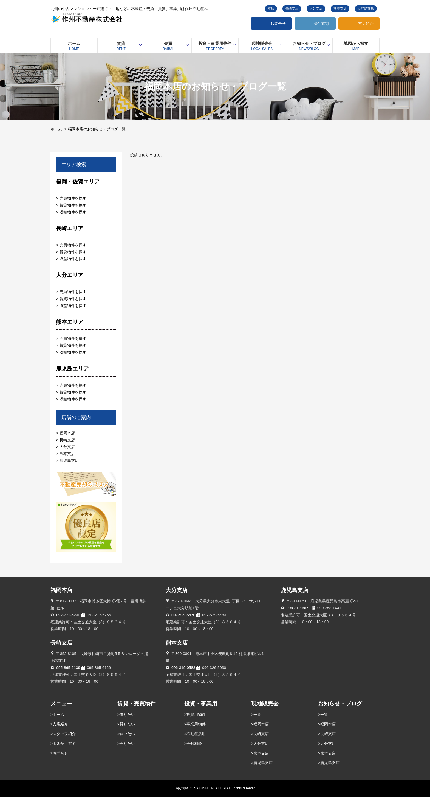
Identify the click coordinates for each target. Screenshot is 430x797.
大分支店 (315, 8)
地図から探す (64, 743)
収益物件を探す (73, 212)
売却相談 (194, 743)
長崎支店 (291, 8)
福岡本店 (67, 433)
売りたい (127, 743)
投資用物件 (196, 714)
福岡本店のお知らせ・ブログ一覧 (97, 129)
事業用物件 (196, 724)
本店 (271, 8)
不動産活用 (196, 733)
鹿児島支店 (366, 8)
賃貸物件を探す (73, 205)
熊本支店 (340, 8)
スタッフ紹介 (64, 733)
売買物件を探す (73, 198)
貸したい (127, 724)
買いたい (127, 733)
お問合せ (278, 23)
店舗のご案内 (76, 417)
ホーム (56, 129)
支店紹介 (366, 23)
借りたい (127, 714)
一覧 (257, 714)
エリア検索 (73, 164)
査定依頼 (322, 23)
